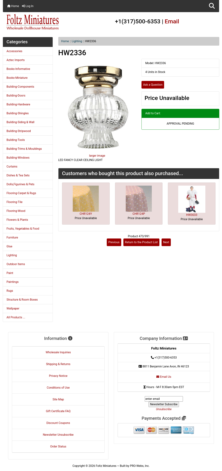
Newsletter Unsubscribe (58, 434)
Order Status (58, 446)
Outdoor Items (16, 264)
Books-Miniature (17, 77)
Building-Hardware (18, 104)
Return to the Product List (141, 242)
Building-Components (20, 86)
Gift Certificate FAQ (58, 411)
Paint (10, 273)
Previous (114, 242)
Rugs (10, 290)
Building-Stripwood (19, 131)
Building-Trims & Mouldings (24, 148)
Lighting (77, 41)
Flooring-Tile (14, 202)
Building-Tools (16, 140)
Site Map (58, 399)
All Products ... (16, 317)
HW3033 (191, 215)
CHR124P (138, 213)
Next (166, 242)
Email (172, 21)
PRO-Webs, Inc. (140, 466)
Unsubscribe (164, 409)
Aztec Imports (16, 60)
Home (13, 6)
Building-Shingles (18, 113)
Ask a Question (152, 84)
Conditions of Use (58, 387)
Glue (9, 246)
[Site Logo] (39, 22)
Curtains (12, 166)
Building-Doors (16, 95)
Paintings (13, 282)
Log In (27, 6)
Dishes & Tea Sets (18, 175)
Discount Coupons (58, 423)
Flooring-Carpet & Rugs (21, 193)
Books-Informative (18, 69)
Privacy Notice (58, 376)
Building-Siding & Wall (20, 122)
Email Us (163, 376)
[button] (212, 6)
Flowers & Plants (17, 219)
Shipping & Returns (58, 364)
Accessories (14, 51)
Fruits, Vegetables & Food (23, 228)
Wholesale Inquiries (58, 352)
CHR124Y (86, 213)
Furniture (12, 237)
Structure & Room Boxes (22, 299)
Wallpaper (13, 308)
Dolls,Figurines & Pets (20, 184)
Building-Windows (18, 157)
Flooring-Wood (16, 211)
